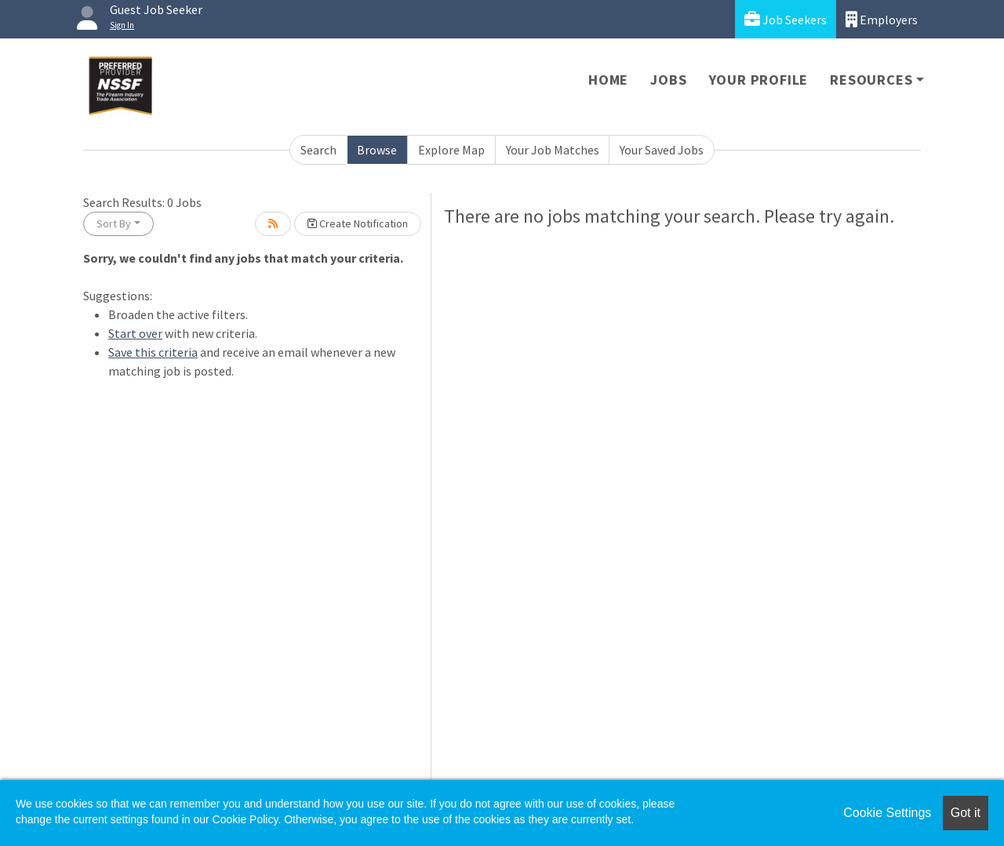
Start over (135, 333)
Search (318, 150)
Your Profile (759, 80)
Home (608, 80)
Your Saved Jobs (662, 150)
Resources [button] (871, 80)
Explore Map (451, 150)
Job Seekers (785, 19)
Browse (377, 150)
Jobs (668, 80)
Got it (965, 812)
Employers (882, 19)
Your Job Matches (552, 150)
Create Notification (357, 223)
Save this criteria (153, 352)
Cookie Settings (887, 812)
